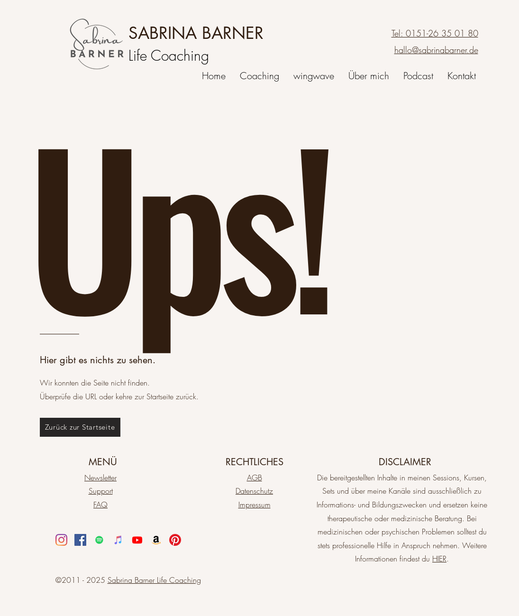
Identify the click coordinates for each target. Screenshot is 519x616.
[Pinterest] (175, 540)
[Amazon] (156, 540)
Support (101, 491)
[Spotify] (99, 540)
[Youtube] (137, 540)
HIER (439, 558)
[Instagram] (61, 540)
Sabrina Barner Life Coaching (154, 580)
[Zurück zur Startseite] (80, 427)
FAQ (100, 504)
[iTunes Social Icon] (118, 540)
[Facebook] (80, 540)
